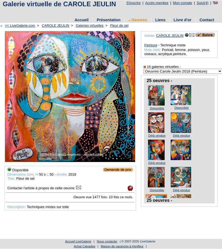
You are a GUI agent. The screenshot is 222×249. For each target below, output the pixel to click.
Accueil (81, 20)
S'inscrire (133, 3)
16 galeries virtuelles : (162, 67)
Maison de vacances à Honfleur (122, 246)
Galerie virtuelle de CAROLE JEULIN (59, 4)
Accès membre (156, 3)
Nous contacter (107, 241)
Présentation (108, 20)
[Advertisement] (100, 12)
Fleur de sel (119, 25)
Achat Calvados (84, 246)
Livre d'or (182, 20)
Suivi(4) (202, 3)
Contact (207, 20)
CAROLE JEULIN (55, 25)
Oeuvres (138, 20)
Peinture (150, 45)
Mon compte (182, 3)
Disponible (157, 108)
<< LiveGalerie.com (20, 25)
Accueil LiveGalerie (78, 241)
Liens (160, 20)
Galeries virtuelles (90, 25)
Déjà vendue (156, 135)
